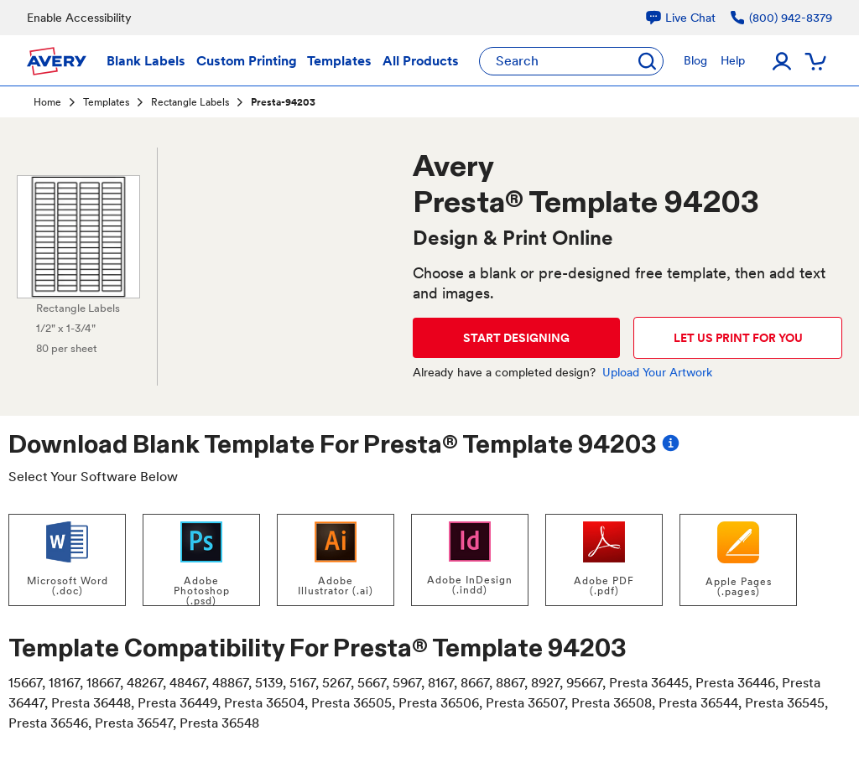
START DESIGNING (516, 338)
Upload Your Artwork (657, 372)
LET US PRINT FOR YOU (738, 338)
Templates (106, 102)
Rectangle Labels (190, 102)
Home (47, 102)
